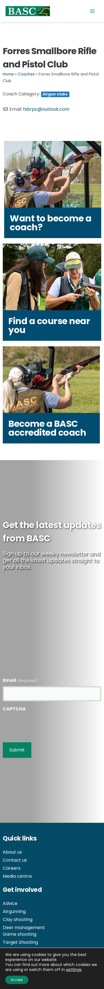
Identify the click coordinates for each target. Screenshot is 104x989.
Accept (17, 979)
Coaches (26, 74)
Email (19, 680)
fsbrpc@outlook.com (46, 109)
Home (8, 74)
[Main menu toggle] (92, 11)
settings (74, 969)
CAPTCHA (14, 709)
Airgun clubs (55, 94)
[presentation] (45, 725)
